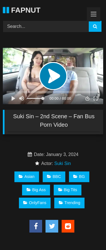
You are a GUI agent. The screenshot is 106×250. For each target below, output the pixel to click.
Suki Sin (62, 163)
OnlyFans (34, 202)
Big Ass (36, 190)
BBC (54, 176)
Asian (26, 176)
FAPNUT (21, 10)
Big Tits (67, 190)
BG (79, 176)
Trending (69, 202)
